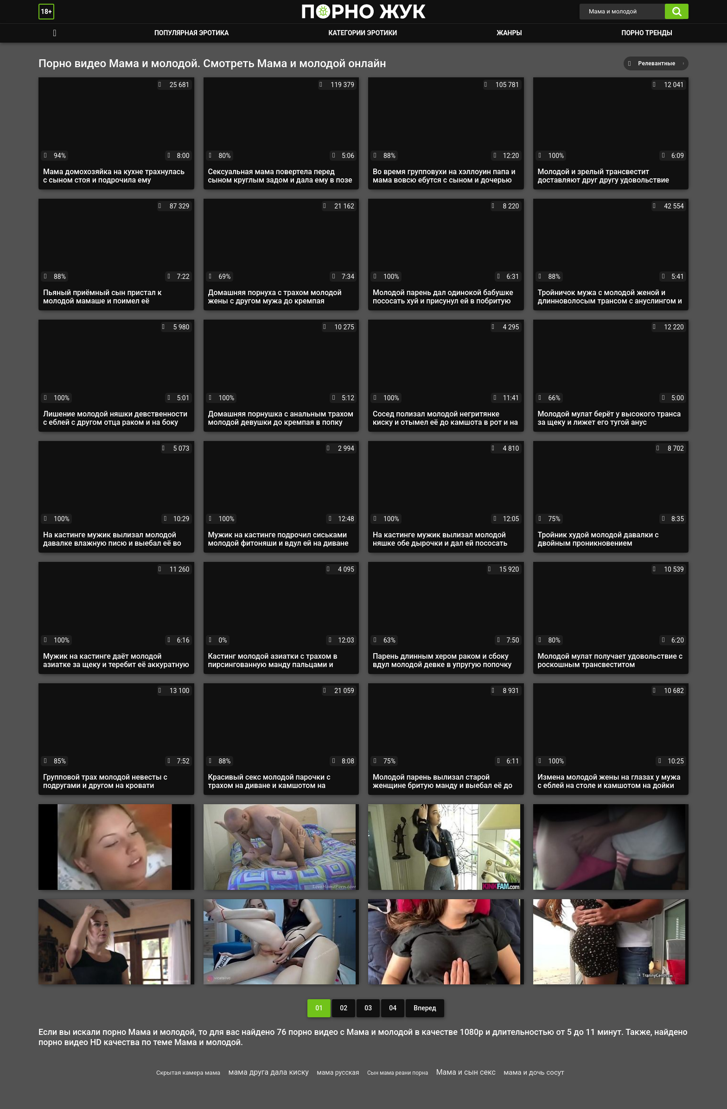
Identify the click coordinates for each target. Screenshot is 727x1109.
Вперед (425, 1008)
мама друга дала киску (269, 1072)
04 (392, 1008)
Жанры (509, 33)
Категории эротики (362, 33)
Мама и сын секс (466, 1072)
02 (343, 1008)
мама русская (338, 1072)
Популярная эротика (191, 33)
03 (368, 1008)
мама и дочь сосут (534, 1072)
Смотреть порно (54, 33)
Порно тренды (647, 33)
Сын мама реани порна (397, 1073)
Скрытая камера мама (188, 1072)
